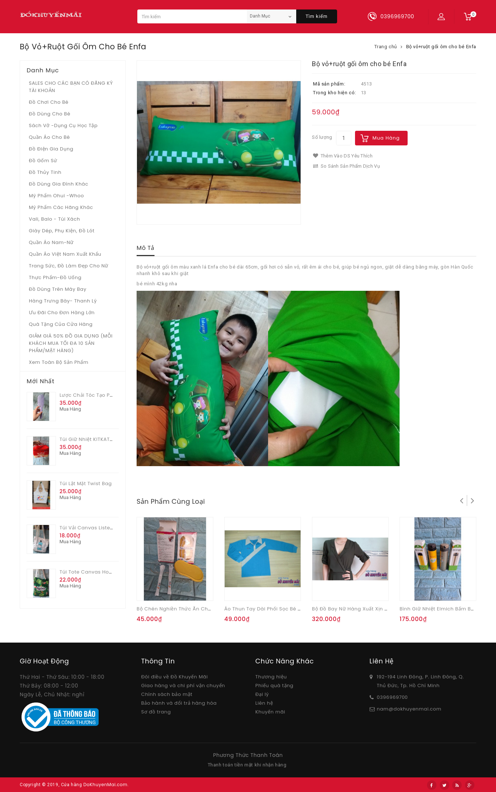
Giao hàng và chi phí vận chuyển (183, 685)
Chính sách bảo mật (166, 694)
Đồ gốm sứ (43, 160)
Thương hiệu (271, 676)
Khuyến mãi (270, 711)
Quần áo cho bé (49, 137)
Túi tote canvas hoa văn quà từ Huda (109, 571)
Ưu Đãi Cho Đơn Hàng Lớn (62, 312)
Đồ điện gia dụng (51, 148)
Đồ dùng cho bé (49, 113)
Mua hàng (386, 137)
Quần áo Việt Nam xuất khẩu (65, 254)
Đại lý (262, 694)
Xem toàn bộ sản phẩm (58, 362)
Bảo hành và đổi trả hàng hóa (179, 703)
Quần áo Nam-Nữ (51, 242)
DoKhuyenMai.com (105, 784)
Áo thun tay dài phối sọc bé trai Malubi (275, 608)
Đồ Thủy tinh (45, 172)
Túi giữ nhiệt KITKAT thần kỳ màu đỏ (106, 439)
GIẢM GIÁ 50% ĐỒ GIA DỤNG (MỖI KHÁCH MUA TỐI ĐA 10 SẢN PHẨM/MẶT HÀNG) (70, 343)
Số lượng (322, 137)
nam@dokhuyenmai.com (409, 708)
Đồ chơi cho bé (49, 102)
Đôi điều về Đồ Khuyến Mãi (174, 676)
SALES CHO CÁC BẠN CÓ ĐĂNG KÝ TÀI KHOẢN (71, 87)
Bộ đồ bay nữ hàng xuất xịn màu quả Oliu (365, 608)
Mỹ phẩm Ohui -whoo (56, 195)
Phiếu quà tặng (274, 685)
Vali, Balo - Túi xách (54, 219)
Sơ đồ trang (156, 711)
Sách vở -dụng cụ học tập (63, 125)
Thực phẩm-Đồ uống (55, 277)
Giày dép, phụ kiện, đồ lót (62, 230)
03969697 (389, 697)
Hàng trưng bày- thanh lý (63, 300)
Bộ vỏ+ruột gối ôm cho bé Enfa (441, 46)
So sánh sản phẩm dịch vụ (346, 166)
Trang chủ (385, 46)
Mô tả (145, 248)
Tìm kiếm (317, 16)
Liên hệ (264, 703)
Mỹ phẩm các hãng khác (61, 207)
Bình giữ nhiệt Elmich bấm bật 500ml (446, 608)
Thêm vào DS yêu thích (343, 156)
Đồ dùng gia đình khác (58, 183)
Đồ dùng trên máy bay (58, 289)
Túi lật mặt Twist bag (86, 483)
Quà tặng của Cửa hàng (61, 324)
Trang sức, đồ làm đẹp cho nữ (68, 265)
